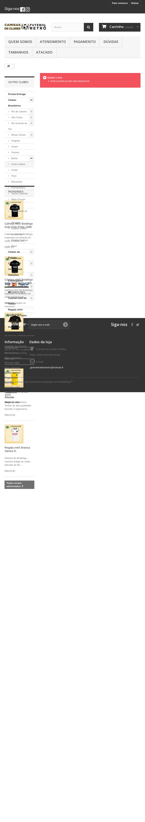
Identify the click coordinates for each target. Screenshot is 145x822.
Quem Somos (20, 41)
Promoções (16, 683)
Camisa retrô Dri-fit (18, 289)
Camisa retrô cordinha (15, 341)
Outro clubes (18, 164)
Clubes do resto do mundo (17, 318)
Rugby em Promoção (14, 330)
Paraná (15, 152)
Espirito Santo (19, 228)
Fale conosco (120, 3)
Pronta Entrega (17, 94)
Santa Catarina (19, 193)
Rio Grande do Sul (17, 126)
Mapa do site (12, 798)
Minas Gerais (18, 134)
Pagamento (85, 41)
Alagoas (15, 140)
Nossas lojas (12, 758)
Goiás (14, 170)
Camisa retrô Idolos (15, 353)
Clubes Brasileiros (14, 103)
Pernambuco (18, 187)
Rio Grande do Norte (17, 214)
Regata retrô (15, 309)
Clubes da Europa (14, 254)
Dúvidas (110, 41)
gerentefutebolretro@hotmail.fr (46, 763)
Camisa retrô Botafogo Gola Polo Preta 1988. (19, 404)
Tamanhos (18, 52)
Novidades (15, 370)
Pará (13, 175)
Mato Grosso (18, 199)
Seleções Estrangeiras (15, 278)
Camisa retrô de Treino (17, 301)
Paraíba (15, 205)
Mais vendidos (13, 753)
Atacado (44, 52)
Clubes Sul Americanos (15, 266)
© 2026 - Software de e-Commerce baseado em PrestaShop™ (39, 811)
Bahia (14, 158)
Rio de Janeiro (19, 111)
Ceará (14, 146)
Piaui (14, 246)
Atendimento (53, 41)
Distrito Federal (19, 240)
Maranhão (16, 181)
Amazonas (17, 234)
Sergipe (15, 222)
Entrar (135, 3)
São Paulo (17, 117)
